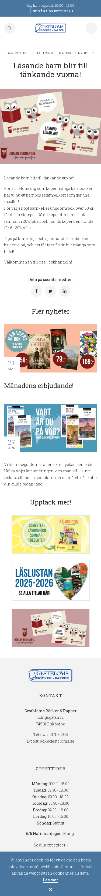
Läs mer (50, 880)
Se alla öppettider (49, 845)
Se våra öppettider (52, 11)
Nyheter (86, 53)
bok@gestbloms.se (57, 741)
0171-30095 (59, 734)
